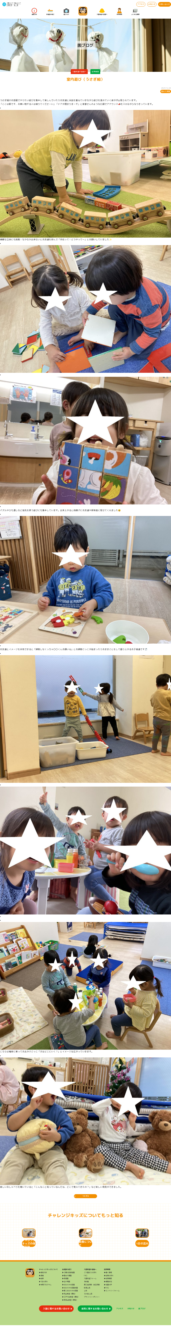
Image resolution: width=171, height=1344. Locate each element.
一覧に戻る (85, 1197)
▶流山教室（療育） (69, 1312)
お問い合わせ (164, 4)
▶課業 (41, 1294)
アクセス (141, 4)
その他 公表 (88, 1312)
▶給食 (41, 1297)
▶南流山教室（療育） (70, 1318)
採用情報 (119, 12)
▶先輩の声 (108, 1303)
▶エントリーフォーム (112, 1309)
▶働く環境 (108, 1291)
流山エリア (17, 3)
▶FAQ (106, 1306)
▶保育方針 (43, 1291)
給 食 (16, 5)
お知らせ (151, 4)
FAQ (85, 1294)
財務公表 (87, 1306)
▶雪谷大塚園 (66, 1294)
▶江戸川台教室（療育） (70, 1316)
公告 (85, 1309)
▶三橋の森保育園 (68, 1291)
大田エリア (10, 3)
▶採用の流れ (108, 1294)
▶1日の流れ (43, 1300)
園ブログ (66, 12)
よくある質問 (135, 12)
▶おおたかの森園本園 (70, 1306)
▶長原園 (65, 1297)
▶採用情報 (108, 1297)
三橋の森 (9, 5)
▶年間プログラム (45, 1303)
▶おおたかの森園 (68, 1303)
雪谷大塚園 (165, 91)
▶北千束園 (66, 1300)
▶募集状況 (108, 1300)
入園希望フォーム (90, 1297)
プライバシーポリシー (92, 1316)
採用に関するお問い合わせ (94, 1327)
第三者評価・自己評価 (92, 1303)
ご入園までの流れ (90, 1291)
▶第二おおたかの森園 (70, 1309)
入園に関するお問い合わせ (56, 1327)
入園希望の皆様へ (102, 12)
